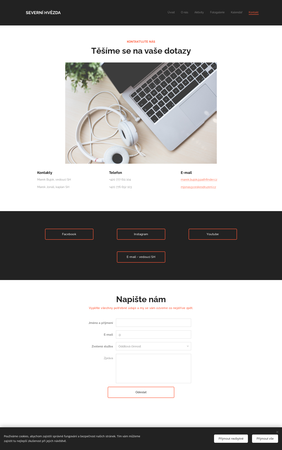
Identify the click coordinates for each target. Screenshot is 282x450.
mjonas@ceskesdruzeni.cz (198, 187)
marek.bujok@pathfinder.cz (199, 179)
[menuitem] (228, 13)
